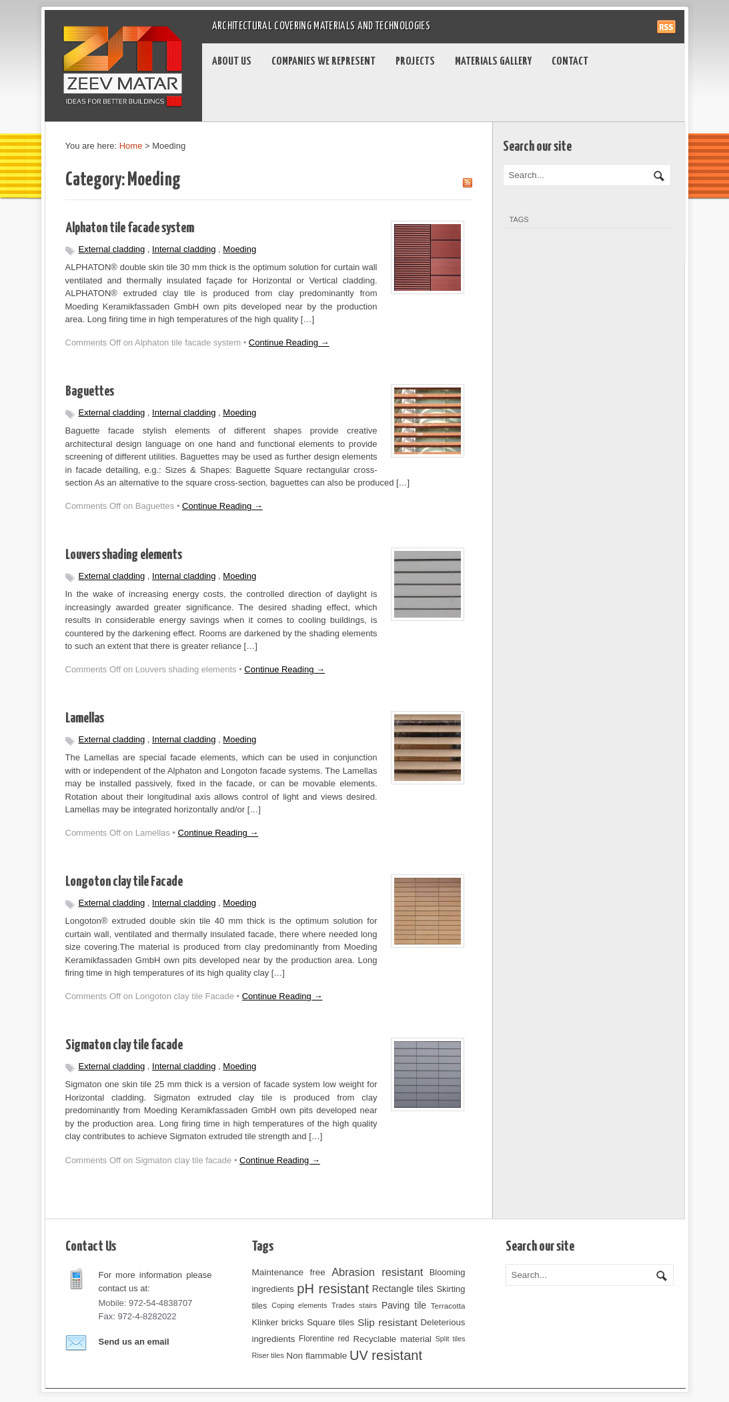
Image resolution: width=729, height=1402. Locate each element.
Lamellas (84, 718)
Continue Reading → (289, 342)
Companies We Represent (323, 61)
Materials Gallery (493, 61)
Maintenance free (288, 1272)
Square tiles (330, 1322)
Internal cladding (183, 249)
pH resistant (333, 1288)
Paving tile (404, 1305)
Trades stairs (354, 1305)
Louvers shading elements (123, 555)
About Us (231, 61)
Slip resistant (387, 1322)
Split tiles (451, 1339)
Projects (415, 61)
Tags (519, 219)
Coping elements (299, 1305)
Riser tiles (268, 1355)
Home (131, 146)
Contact (570, 61)
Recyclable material (392, 1339)
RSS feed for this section (467, 183)
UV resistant (385, 1355)
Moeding (239, 249)
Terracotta (448, 1305)
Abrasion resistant (377, 1272)
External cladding (112, 249)
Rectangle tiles (403, 1288)
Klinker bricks (278, 1322)
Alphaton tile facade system (129, 228)
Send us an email (134, 1342)
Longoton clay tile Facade (124, 881)
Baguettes (89, 391)
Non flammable (316, 1356)
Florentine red (324, 1338)
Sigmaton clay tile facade (124, 1045)
